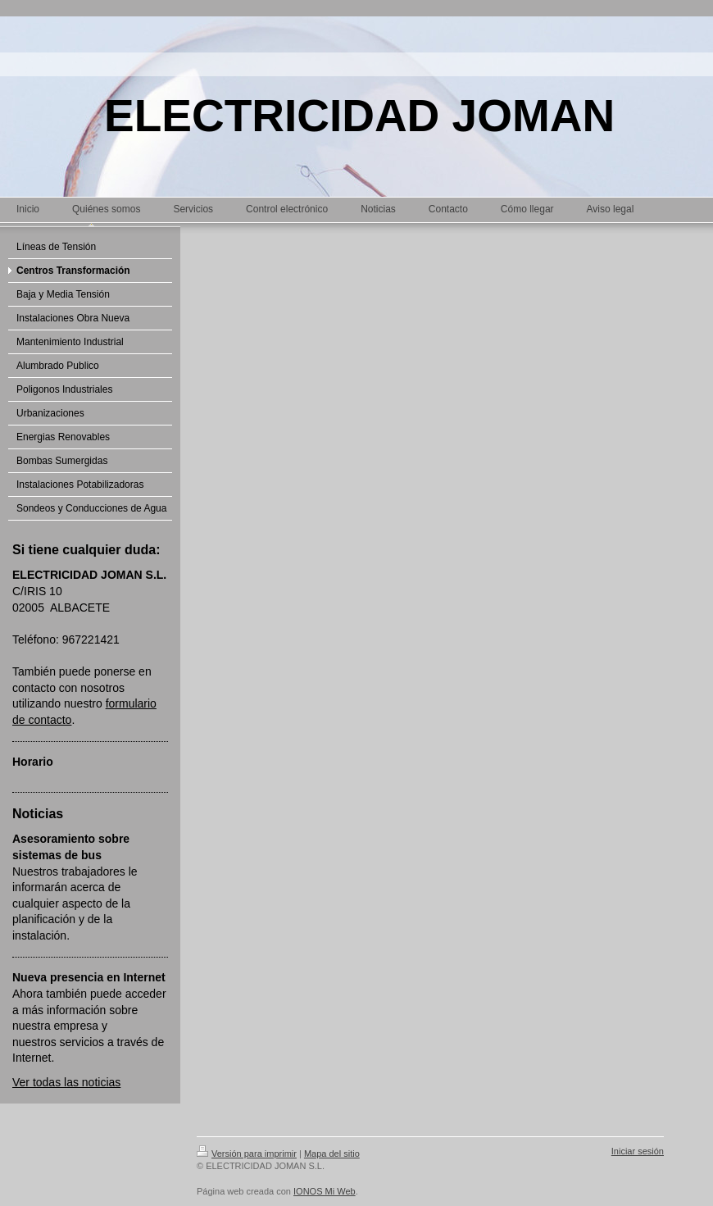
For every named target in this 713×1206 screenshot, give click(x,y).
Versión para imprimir (247, 1153)
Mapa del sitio (332, 1153)
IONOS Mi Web (324, 1191)
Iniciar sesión (637, 1151)
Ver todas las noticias (66, 1082)
